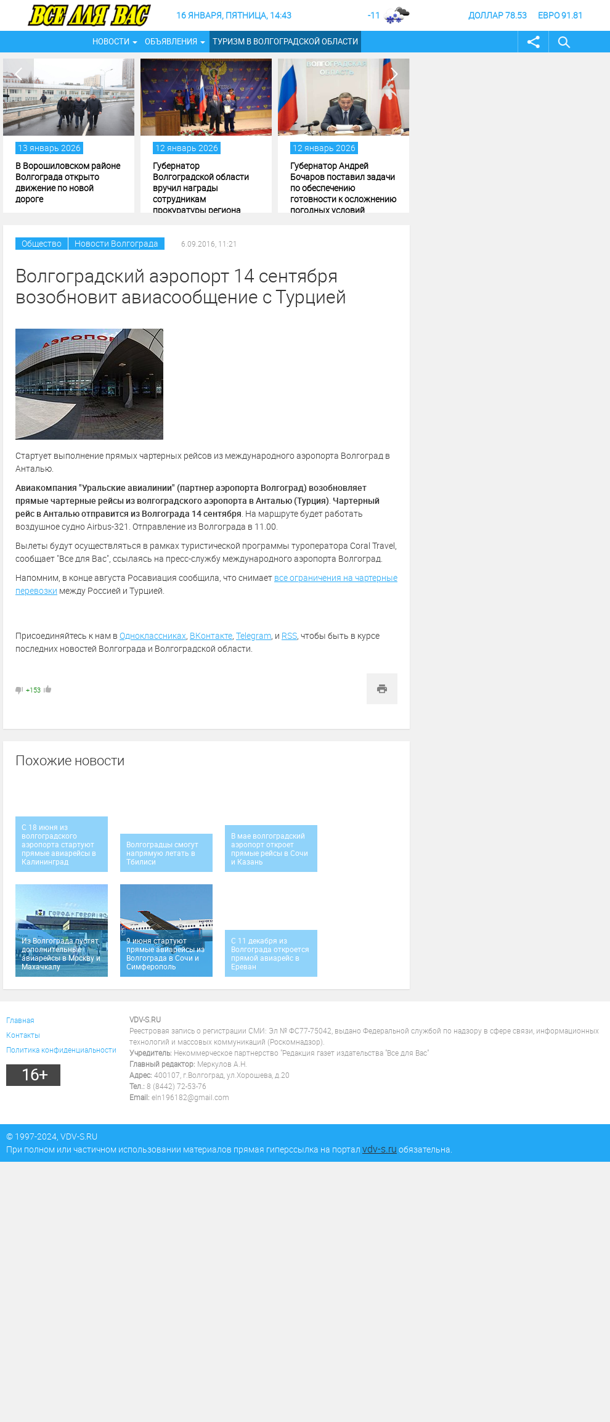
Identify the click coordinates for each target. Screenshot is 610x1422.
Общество (42, 243)
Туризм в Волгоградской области (285, 41)
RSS (289, 635)
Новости (110, 41)
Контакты (23, 1035)
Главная (20, 1020)
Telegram (253, 635)
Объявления (171, 41)
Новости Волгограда (116, 243)
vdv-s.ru (379, 1149)
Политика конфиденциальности (61, 1049)
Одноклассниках (153, 635)
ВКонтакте (211, 635)
